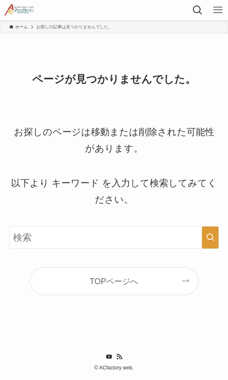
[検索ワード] (114, 237)
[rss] (119, 357)
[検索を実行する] (210, 237)
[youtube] (109, 357)
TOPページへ (114, 281)
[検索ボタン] (197, 10)
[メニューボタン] (218, 10)
